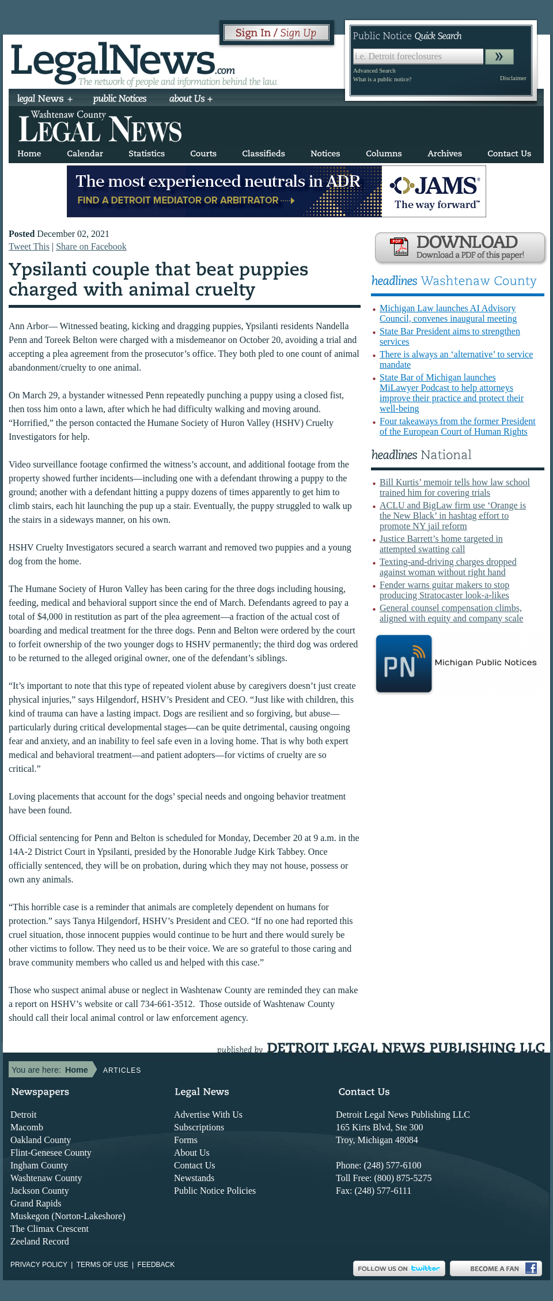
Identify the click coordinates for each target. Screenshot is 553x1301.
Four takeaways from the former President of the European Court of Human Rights (458, 426)
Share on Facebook (91, 246)
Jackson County (39, 1191)
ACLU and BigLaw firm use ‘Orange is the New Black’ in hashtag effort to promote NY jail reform (453, 515)
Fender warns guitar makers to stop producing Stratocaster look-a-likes (444, 590)
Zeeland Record (39, 1241)
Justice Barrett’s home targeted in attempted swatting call (441, 544)
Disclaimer (513, 78)
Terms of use (102, 1265)
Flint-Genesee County (51, 1152)
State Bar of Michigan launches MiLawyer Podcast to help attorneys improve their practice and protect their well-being (452, 392)
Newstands (194, 1178)
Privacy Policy (38, 1265)
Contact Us (194, 1165)
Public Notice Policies (215, 1191)
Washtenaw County (46, 1178)
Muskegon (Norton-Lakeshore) (68, 1216)
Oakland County (40, 1140)
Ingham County (39, 1165)
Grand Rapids (35, 1203)
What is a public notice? (382, 79)
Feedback (156, 1265)
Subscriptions (199, 1127)
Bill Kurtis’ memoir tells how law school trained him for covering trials (455, 487)
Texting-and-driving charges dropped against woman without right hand (448, 567)
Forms (186, 1140)
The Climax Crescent (49, 1229)
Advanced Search (374, 70)
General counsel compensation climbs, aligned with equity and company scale (451, 613)
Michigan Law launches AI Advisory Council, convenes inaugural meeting (448, 313)
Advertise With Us (208, 1114)
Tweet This (29, 246)
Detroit (23, 1114)
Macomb (26, 1127)
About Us (192, 1152)
